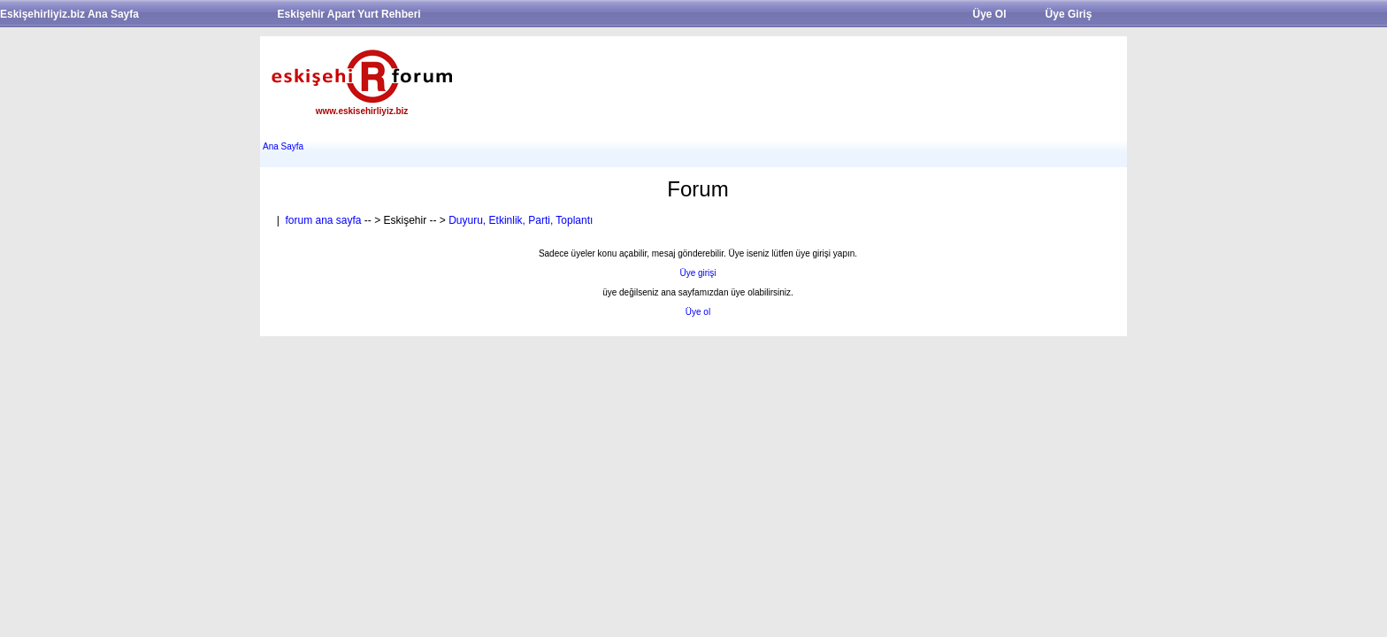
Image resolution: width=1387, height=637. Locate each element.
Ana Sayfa (283, 146)
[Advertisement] (795, 80)
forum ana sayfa (323, 220)
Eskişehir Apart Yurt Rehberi (349, 14)
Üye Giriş (1069, 14)
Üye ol (698, 312)
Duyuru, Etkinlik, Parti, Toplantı (520, 220)
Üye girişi (697, 273)
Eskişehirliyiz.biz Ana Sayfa (69, 14)
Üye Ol (989, 14)
